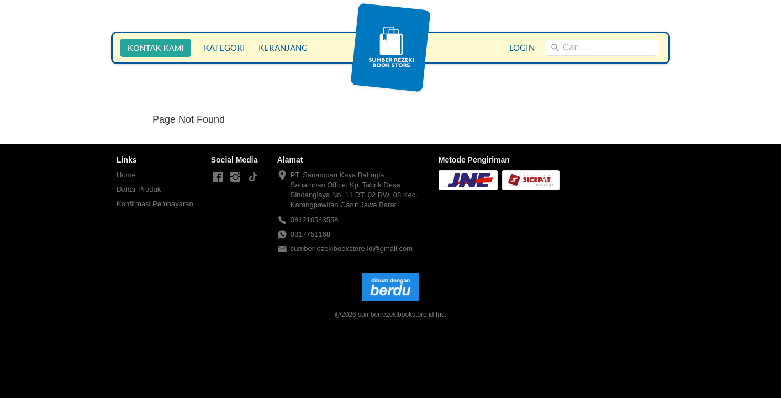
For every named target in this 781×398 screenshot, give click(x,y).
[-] (217, 177)
